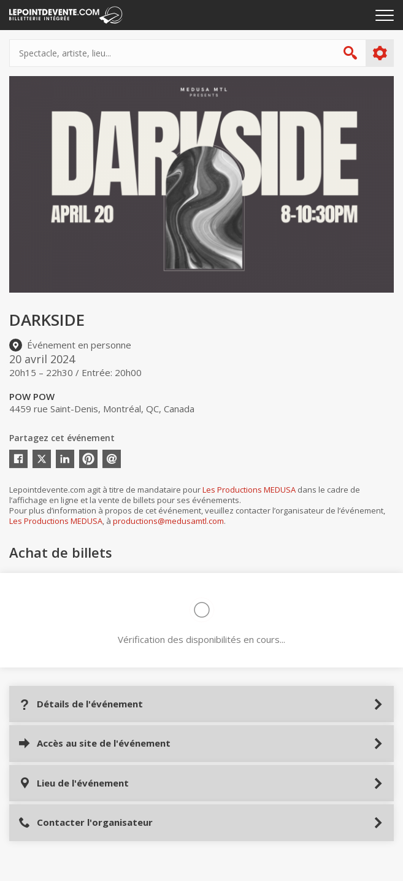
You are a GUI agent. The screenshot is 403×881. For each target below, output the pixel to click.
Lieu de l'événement (73, 783)
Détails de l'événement (80, 704)
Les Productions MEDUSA (249, 489)
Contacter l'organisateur (85, 822)
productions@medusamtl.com (168, 520)
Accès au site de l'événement (94, 743)
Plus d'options (379, 53)
